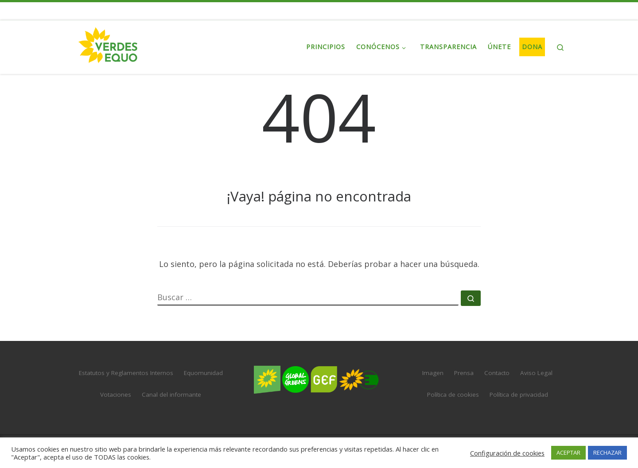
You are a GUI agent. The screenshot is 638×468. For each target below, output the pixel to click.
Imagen (432, 373)
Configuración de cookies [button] (507, 453)
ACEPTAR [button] (568, 452)
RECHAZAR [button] (607, 452)
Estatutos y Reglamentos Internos (126, 373)
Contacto (497, 373)
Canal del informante (171, 394)
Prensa (464, 373)
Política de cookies (453, 394)
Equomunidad (203, 373)
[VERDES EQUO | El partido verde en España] (108, 45)
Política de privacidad (519, 394)
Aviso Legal (536, 373)
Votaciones (115, 394)
